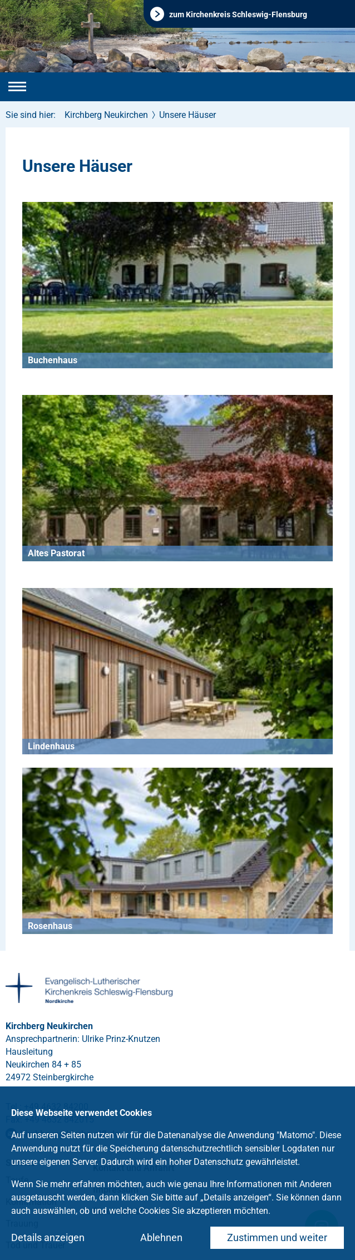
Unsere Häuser (187, 115)
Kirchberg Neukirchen (106, 115)
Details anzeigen (48, 1237)
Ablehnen (161, 1237)
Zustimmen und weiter (277, 1237)
